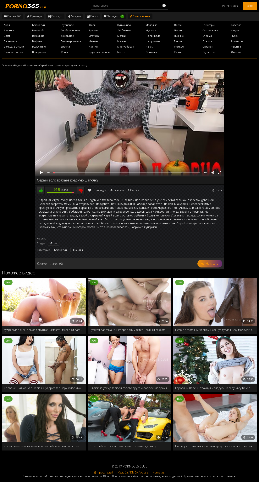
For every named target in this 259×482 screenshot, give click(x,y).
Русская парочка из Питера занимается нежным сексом (127, 330)
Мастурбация (125, 46)
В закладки (97, 190)
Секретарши (210, 30)
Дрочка (65, 46)
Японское (237, 41)
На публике (153, 41)
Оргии (178, 25)
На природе (153, 35)
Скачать (118, 190)
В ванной (38, 30)
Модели (74, 16)
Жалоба (135, 190)
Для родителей (103, 472)
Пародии (55, 16)
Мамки (121, 35)
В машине (38, 35)
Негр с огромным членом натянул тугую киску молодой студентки (215, 330)
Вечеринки (39, 52)
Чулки (234, 35)
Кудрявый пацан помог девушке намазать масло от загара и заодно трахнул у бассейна (44, 330)
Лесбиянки (124, 30)
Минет (121, 52)
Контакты (159, 472)
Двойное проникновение (74, 30)
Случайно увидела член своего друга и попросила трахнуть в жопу (129, 388)
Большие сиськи (14, 46)
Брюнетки (38, 25)
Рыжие (178, 52)
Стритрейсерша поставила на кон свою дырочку (123, 446)
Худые (235, 30)
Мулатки (151, 30)
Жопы (92, 25)
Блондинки (10, 41)
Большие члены (14, 52)
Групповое (67, 25)
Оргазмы (151, 52)
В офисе (37, 41)
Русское (179, 46)
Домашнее (67, 35)
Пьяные (179, 35)
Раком (178, 41)
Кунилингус (124, 25)
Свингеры (208, 25)
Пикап (178, 30)
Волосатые (39, 46)
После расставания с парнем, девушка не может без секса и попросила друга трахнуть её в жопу (215, 446)
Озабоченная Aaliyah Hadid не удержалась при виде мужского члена (44, 388)
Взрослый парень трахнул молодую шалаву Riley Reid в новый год (215, 388)
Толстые (236, 25)
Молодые (151, 25)
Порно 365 (12, 16)
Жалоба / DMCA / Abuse (133, 472)
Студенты (208, 52)
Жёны (64, 52)
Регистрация (230, 6)
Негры (149, 46)
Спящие (207, 41)
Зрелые (93, 30)
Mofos (53, 243)
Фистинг (236, 46)
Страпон (207, 46)
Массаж (122, 41)
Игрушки (94, 35)
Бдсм (7, 35)
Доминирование (71, 41)
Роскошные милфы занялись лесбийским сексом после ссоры (44, 446)
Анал (7, 25)
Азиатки (9, 30)
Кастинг (94, 46)
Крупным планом (99, 52)
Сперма (207, 35)
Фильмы (236, 52)
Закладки (114, 16)
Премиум (34, 16)
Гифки (92, 16)
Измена (93, 41)
